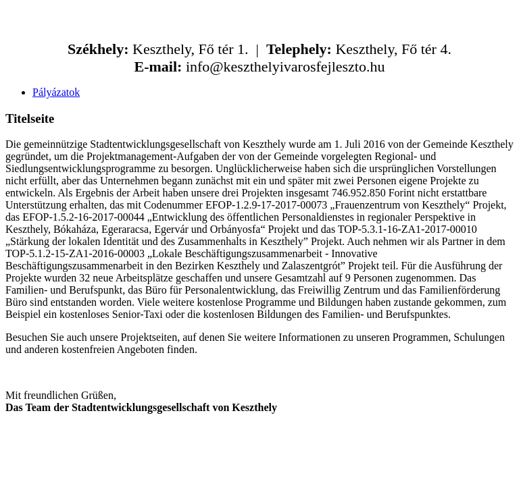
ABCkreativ (235, 442)
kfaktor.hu (321, 442)
